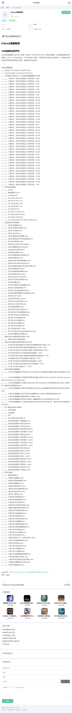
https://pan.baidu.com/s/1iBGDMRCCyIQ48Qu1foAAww (29, 572)
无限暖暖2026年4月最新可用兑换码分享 (14, 603)
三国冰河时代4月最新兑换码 (62, 603)
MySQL (4, 20)
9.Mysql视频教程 (16, 12)
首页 (2, 7)
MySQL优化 (12, 20)
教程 (7, 7)
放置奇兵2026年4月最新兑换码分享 (47, 603)
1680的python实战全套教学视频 (13, 585)
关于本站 (4, 710)
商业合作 (17, 710)
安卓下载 (66, 12)
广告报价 (24, 710)
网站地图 (11, 710)
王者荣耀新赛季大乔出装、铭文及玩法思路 (32, 616)
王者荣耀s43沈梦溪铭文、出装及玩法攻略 (49, 616)
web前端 (67, 585)
